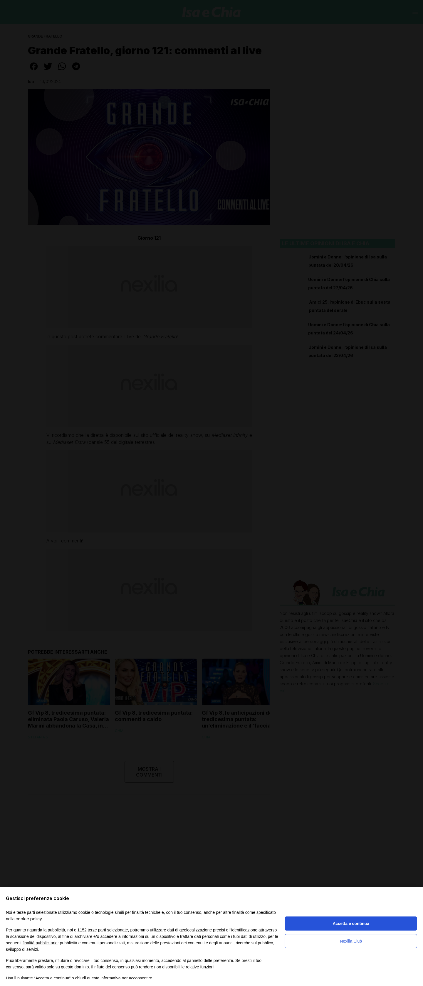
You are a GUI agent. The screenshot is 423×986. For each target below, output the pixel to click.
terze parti (97, 930)
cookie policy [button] (29, 918)
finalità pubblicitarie (40, 943)
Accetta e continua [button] (351, 923)
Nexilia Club (351, 941)
